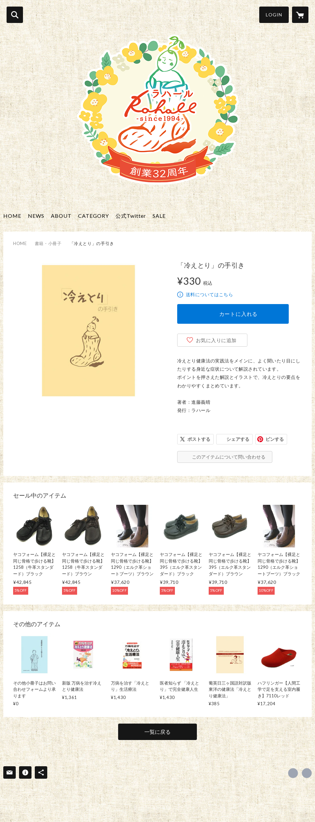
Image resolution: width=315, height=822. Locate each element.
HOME (12, 216)
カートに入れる (238, 314)
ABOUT (61, 216)
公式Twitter (131, 216)
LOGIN (274, 14)
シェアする (237, 439)
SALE (159, 216)
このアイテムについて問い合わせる (228, 457)
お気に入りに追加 (216, 340)
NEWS (36, 216)
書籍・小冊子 (48, 243)
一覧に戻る (157, 732)
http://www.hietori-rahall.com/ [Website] (307, 773)
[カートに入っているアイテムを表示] (300, 15)
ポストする (198, 439)
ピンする (274, 439)
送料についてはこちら (209, 294)
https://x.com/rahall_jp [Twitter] (293, 773)
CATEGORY (93, 216)
